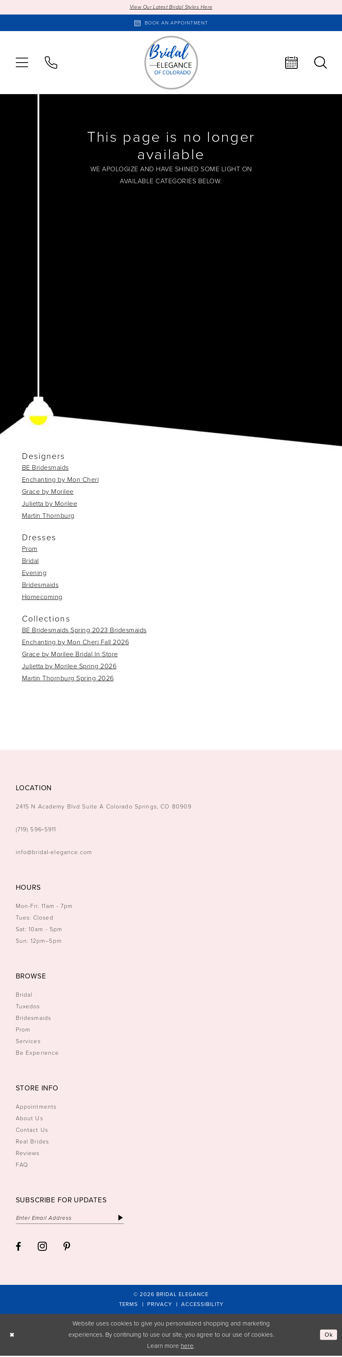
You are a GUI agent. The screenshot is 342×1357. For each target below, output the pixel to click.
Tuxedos (28, 1007)
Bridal (30, 561)
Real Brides (32, 1142)
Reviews (28, 1153)
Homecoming (42, 597)
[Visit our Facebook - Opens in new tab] (18, 1247)
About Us (29, 1118)
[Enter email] (73, 1218)
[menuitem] (21, 63)
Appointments (36, 1107)
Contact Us (32, 1130)
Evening (34, 573)
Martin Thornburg (48, 516)
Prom (30, 549)
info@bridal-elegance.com (54, 852)
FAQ (22, 1165)
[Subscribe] (126, 1218)
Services (28, 1041)
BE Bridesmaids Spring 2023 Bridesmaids (84, 630)
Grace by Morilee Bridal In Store (70, 654)
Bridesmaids (40, 585)
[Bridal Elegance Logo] (171, 63)
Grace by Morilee (48, 492)
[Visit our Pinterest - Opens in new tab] (66, 1247)
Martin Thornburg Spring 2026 (68, 678)
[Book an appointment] (171, 23)
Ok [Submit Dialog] (328, 1335)
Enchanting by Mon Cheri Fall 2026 (75, 642)
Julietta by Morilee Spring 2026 (69, 666)
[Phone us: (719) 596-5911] (50, 63)
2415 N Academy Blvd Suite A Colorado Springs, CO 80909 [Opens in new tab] (104, 807)
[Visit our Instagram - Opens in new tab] (42, 1247)
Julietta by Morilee (50, 504)
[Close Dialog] (12, 1336)
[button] (21, 63)
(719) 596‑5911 (36, 829)
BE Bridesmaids (45, 468)
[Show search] (320, 63)
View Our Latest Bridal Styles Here (171, 7)
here (187, 1347)
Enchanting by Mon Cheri (60, 480)
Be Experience (37, 1053)
